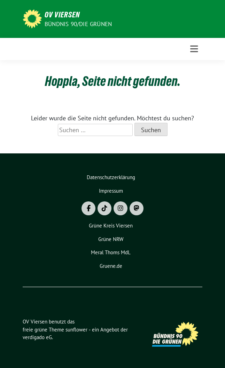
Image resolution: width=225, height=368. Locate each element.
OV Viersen (62, 14)
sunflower (76, 329)
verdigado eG (37, 337)
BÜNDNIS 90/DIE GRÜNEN (78, 24)
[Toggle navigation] (194, 49)
